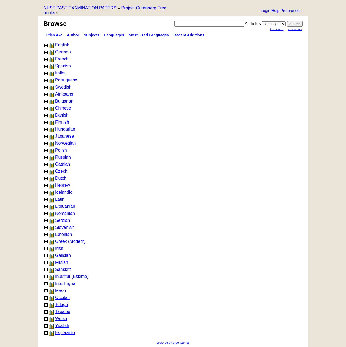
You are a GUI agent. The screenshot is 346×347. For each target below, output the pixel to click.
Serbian (62, 220)
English (62, 45)
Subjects (91, 35)
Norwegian (65, 143)
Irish (59, 248)
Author (73, 35)
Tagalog (62, 311)
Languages (114, 35)
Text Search (277, 29)
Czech (61, 171)
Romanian (65, 213)
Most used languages (149, 35)
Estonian (63, 234)
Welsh (61, 318)
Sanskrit (63, 269)
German (63, 52)
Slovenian (64, 227)
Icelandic (63, 192)
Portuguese (66, 80)
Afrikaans (64, 94)
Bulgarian (64, 101)
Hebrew (62, 185)
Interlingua (65, 283)
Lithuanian (65, 206)
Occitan (62, 297)
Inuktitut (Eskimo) (72, 276)
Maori (60, 290)
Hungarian (65, 129)
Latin (60, 199)
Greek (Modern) (70, 241)
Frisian (61, 262)
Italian (61, 73)
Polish (61, 150)
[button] (290, 10)
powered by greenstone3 (172, 342)
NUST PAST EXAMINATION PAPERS (80, 8)
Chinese (63, 108)
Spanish (63, 66)
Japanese (64, 136)
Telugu (61, 304)
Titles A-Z (53, 35)
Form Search (295, 29)
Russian (63, 157)
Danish (62, 115)
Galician (63, 255)
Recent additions (189, 35)
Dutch (60, 178)
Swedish (63, 87)
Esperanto (65, 332)
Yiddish (62, 325)
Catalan (62, 164)
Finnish (62, 122)
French (62, 59)
